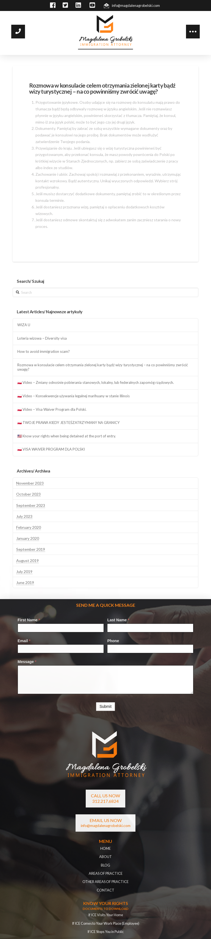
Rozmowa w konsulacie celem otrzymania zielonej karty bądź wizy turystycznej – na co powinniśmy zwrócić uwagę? (102, 367)
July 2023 (24, 516)
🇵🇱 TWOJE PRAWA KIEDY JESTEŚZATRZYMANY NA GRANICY (68, 423)
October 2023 (28, 494)
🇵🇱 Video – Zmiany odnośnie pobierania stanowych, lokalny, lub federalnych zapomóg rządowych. (95, 383)
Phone (113, 641)
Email (24, 641)
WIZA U (23, 325)
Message (27, 661)
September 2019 (30, 549)
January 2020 (27, 538)
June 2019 (25, 582)
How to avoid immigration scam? (43, 352)
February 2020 (28, 527)
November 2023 (30, 483)
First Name (29, 620)
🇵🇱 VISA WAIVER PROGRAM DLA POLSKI (51, 449)
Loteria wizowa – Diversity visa (42, 338)
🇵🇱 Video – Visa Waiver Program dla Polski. (52, 409)
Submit (105, 706)
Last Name (118, 620)
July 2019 (24, 571)
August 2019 (27, 560)
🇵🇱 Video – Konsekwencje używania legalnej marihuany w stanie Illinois (73, 396)
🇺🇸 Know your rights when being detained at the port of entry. (66, 436)
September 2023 (30, 505)
